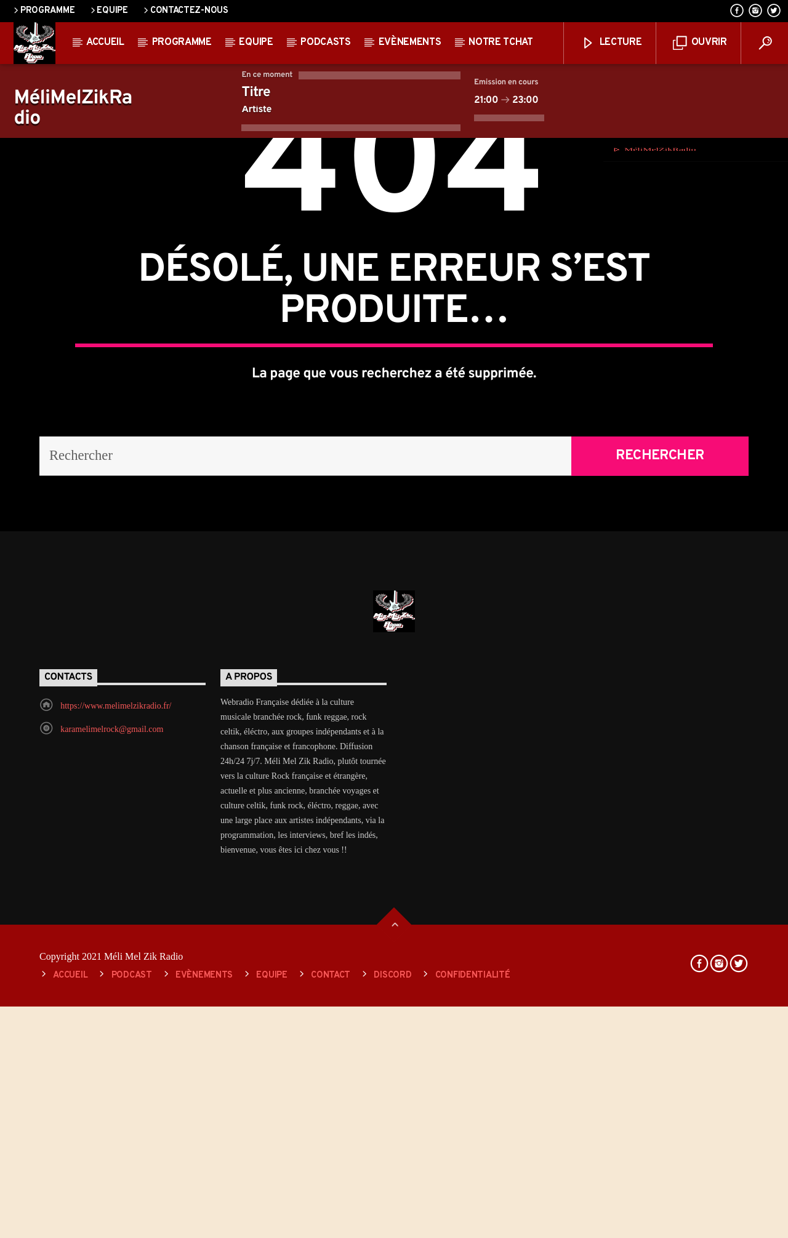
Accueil (105, 42)
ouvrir (700, 43)
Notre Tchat (500, 42)
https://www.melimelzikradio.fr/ (115, 1077)
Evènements (410, 42)
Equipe (108, 11)
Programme (43, 11)
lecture (611, 43)
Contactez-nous (185, 11)
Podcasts (325, 42)
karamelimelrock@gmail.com (111, 1101)
